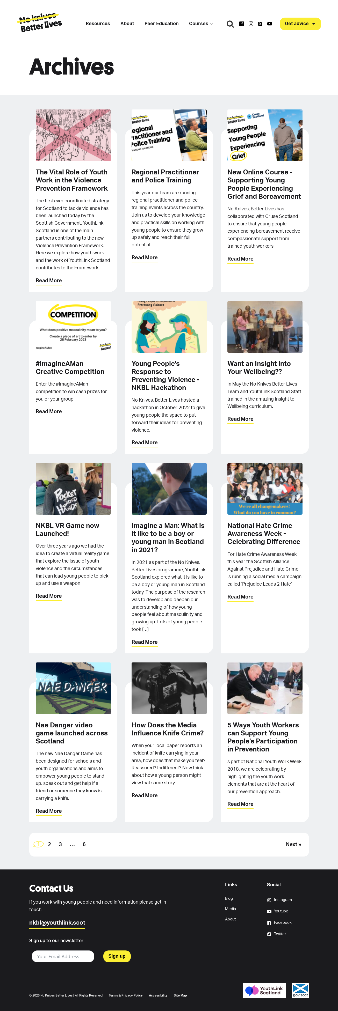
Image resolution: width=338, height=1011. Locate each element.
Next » (293, 844)
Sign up (117, 956)
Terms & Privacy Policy (126, 995)
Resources (98, 23)
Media (230, 909)
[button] (300, 24)
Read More (49, 280)
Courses (201, 23)
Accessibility (158, 995)
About (127, 23)
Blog (229, 899)
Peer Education (162, 23)
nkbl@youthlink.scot (57, 923)
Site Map (180, 995)
